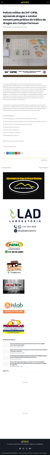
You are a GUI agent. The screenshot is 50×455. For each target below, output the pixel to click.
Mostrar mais (44, 160)
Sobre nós (23, 5)
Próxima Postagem (43, 167)
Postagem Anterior (6, 167)
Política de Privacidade (13, 5)
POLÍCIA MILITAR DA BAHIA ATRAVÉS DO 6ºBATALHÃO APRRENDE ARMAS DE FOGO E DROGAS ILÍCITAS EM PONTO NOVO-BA (28, 356)
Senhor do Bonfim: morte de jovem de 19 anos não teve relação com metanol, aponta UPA (27, 344)
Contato (3, 5)
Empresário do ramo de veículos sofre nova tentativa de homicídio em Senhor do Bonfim (28, 350)
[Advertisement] (25, 394)
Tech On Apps (43, 453)
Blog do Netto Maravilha (11, 453)
